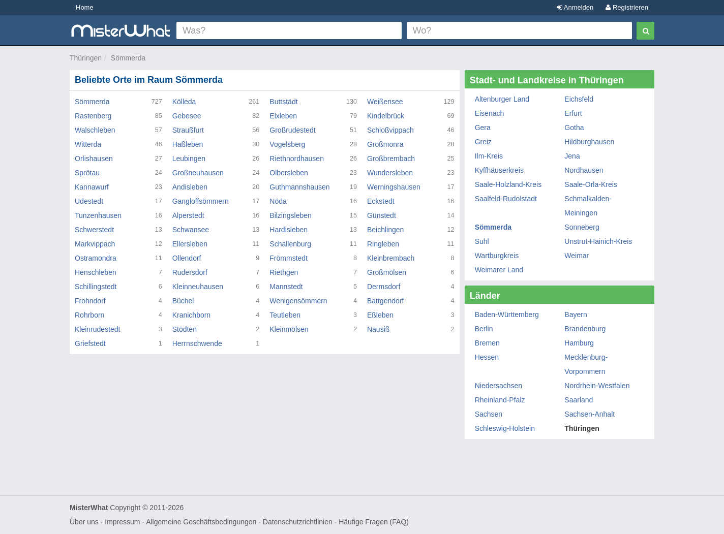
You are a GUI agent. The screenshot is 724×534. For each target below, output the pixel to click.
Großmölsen (386, 272)
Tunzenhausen (98, 215)
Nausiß (378, 329)
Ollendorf (186, 258)
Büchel (183, 301)
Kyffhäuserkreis (499, 170)
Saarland (578, 400)
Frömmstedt (288, 258)
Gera (483, 127)
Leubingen (188, 158)
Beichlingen (385, 230)
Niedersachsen (498, 386)
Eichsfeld (578, 99)
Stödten (184, 329)
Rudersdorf (189, 272)
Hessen (487, 357)
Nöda (277, 201)
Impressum (122, 522)
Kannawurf (92, 187)
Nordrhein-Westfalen (596, 386)
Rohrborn (89, 315)
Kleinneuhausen (197, 286)
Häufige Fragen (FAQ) (374, 522)
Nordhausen (583, 170)
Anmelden (575, 7)
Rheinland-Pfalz (500, 400)
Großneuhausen (198, 173)
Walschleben (95, 130)
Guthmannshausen (299, 187)
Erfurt (573, 113)
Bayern (575, 314)
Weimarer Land (499, 270)
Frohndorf (90, 301)
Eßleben (380, 315)
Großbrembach (391, 158)
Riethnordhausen (296, 158)
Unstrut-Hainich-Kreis (598, 241)
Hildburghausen (589, 142)
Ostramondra (95, 258)
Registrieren (627, 7)
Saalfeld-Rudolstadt (506, 199)
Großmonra (385, 144)
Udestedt (89, 201)
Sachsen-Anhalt (589, 414)
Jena (572, 156)
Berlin (484, 329)
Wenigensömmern (298, 301)
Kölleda (184, 102)
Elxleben (283, 116)
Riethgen (283, 272)
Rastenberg (93, 116)
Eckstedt (381, 201)
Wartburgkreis (497, 256)
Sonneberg (581, 227)
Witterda (88, 144)
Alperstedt (188, 215)
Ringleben (383, 244)
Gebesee (186, 116)
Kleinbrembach (390, 258)
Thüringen (86, 58)
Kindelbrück (385, 116)
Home (85, 7)
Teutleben (284, 315)
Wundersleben (390, 173)
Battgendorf (385, 301)
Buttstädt (283, 102)
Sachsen (488, 414)
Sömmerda (128, 58)
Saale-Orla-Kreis (590, 184)
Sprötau (87, 173)
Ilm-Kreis (489, 156)
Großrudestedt (292, 130)
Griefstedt (90, 343)
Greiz (483, 142)
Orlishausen (94, 158)
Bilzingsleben (290, 215)
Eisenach (489, 113)
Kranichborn (191, 315)
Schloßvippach (390, 130)
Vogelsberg (287, 144)
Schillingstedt (96, 286)
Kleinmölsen (288, 329)
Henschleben (95, 272)
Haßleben (187, 144)
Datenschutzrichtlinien (298, 522)
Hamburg (579, 343)
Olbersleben (288, 173)
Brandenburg (585, 329)
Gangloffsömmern (200, 201)
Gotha (574, 127)
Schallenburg (290, 244)
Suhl (482, 241)
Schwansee (190, 230)
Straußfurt (188, 130)
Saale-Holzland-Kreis (508, 184)
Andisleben (189, 187)
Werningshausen (393, 187)
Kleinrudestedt (97, 329)
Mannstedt (286, 286)
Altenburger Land (502, 99)
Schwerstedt (94, 230)
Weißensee (385, 102)
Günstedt (381, 215)
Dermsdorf (383, 286)
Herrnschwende (197, 343)
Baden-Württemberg (507, 314)
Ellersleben (189, 244)
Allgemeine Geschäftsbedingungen (201, 522)
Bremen (487, 343)
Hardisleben (288, 230)
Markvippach (95, 244)
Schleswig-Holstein (505, 428)
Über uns (84, 522)
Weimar (576, 256)
